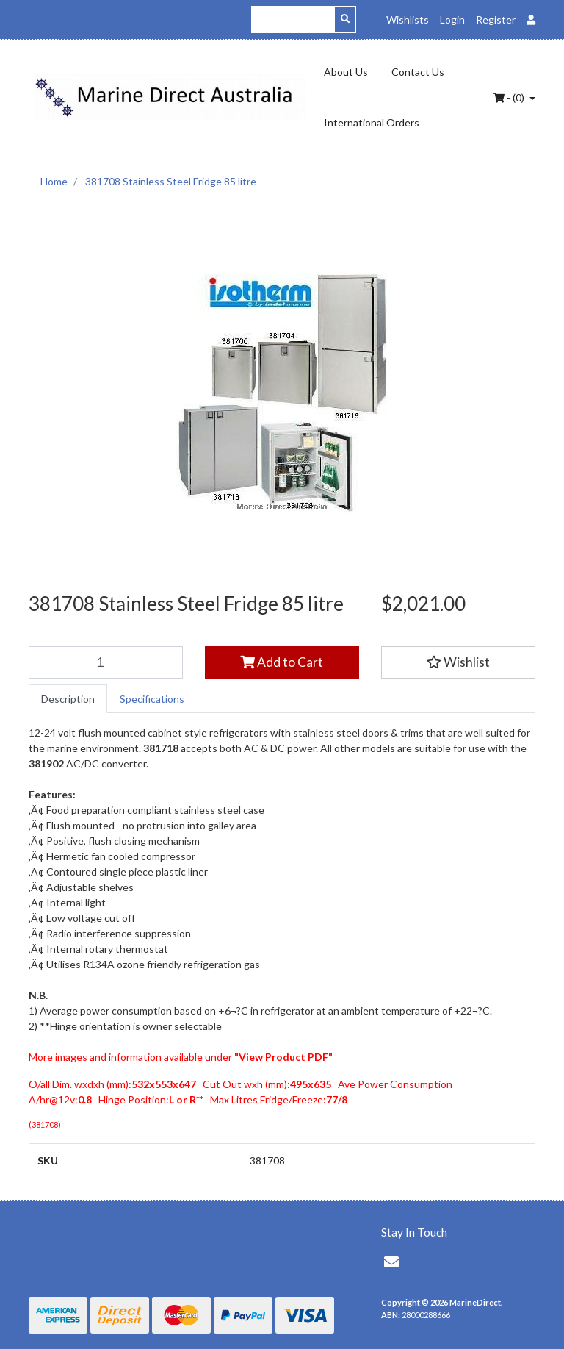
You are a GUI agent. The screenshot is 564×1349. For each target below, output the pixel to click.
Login (452, 19)
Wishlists (407, 19)
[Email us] (391, 1261)
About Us (346, 71)
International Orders (371, 122)
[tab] (68, 698)
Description (68, 699)
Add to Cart (281, 662)
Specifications (152, 699)
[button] (458, 662)
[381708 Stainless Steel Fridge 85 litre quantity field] (106, 662)
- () (510, 97)
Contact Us (417, 71)
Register (496, 19)
